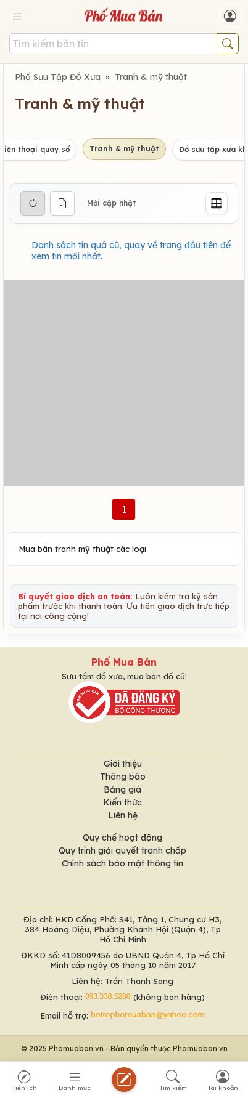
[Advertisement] (124, 383)
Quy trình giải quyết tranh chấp (122, 850)
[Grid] (216, 203)
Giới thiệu (123, 763)
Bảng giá (122, 789)
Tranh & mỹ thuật (151, 77)
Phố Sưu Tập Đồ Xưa (58, 77)
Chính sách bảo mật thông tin (122, 863)
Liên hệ (123, 815)
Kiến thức (122, 802)
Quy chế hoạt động (122, 837)
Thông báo (123, 776)
